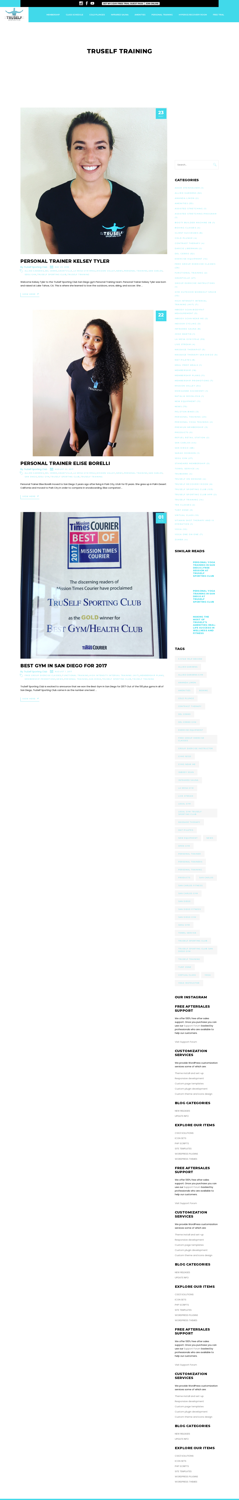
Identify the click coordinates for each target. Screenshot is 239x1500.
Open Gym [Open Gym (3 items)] (184, 846)
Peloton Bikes (185, 411)
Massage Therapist (188, 349)
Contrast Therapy (187, 243)
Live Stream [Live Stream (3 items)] (185, 796)
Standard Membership (190, 463)
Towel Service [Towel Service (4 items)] (187, 933)
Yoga (178, 529)
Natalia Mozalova (187, 396)
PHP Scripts (182, 1143)
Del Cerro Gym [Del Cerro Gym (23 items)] (187, 722)
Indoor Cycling (186, 323)
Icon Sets (180, 1138)
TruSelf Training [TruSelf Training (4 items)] (189, 959)
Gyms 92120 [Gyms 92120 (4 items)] (184, 756)
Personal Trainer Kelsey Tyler (64, 261)
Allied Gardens (34, 271)
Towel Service (185, 468)
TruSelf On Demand (188, 479)
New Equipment (185, 401)
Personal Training (136, 271)
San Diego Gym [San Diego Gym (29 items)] (187, 917)
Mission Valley (106, 271)
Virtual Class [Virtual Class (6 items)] (187, 975)
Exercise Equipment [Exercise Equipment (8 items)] (190, 730)
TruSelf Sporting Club (35, 267)
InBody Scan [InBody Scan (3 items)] (186, 772)
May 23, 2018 (62, 267)
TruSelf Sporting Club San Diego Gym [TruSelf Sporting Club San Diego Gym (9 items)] (195, 950)
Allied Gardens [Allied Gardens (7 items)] (188, 667)
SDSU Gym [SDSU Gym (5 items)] (184, 925)
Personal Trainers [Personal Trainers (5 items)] (190, 862)
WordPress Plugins (186, 1153)
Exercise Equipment (188, 259)
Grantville (65, 271)
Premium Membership (189, 427)
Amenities (181, 203)
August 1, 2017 (63, 672)
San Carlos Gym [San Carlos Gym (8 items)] (188, 893)
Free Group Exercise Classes (43, 675)
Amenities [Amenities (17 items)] (184, 690)
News (119, 271)
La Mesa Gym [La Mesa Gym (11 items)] (186, 788)
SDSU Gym (30, 274)
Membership (183, 370)
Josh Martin (183, 334)
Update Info (182, 1116)
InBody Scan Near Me (189, 318)
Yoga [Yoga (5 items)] (208, 975)
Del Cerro (51, 271)
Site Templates (183, 1148)
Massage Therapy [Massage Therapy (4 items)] (189, 822)
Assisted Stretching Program (196, 214)
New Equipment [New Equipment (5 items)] (188, 838)
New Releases (182, 1110)
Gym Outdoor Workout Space (196, 292)
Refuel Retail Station (190, 437)
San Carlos (156, 271)
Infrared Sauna (186, 329)
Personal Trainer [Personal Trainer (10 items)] (189, 854)
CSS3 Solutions (184, 1133)
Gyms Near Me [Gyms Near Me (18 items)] (187, 764)
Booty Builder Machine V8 (193, 222)
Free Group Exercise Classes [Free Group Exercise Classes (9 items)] (191, 739)
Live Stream (183, 344)
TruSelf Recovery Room (192, 484)
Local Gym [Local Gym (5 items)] (184, 804)
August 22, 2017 (64, 469)
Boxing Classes (185, 228)
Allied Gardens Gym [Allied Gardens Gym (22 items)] (190, 675)
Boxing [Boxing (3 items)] (203, 690)
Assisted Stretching (189, 208)
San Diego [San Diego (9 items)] (184, 901)
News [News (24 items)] (210, 838)
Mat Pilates (183, 360)
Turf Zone (182, 510)
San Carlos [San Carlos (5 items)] (206, 878)
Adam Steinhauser (187, 188)
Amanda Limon (185, 198)
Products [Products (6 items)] (184, 878)
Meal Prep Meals (186, 365)
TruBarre (181, 474)
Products (182, 432)
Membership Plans (152, 675)
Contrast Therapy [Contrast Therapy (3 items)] (190, 706)
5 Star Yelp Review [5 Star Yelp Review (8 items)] (190, 659)
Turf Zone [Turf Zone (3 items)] (184, 967)
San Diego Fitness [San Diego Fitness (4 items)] (189, 909)
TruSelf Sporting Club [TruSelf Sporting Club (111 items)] (193, 941)
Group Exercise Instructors (195, 283)
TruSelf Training (78, 274)
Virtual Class (184, 515)
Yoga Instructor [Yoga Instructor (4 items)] (189, 983)
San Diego (31, 477)
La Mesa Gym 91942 (84, 271)
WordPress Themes (186, 1158)
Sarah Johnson (185, 453)
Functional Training (75, 675)
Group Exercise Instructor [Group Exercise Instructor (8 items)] (195, 748)
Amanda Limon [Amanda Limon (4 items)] (187, 682)
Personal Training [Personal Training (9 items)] (190, 870)
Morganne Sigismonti (190, 391)
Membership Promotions (40, 679)
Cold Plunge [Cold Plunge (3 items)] (186, 698)
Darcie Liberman (186, 248)
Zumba (179, 539)
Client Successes (186, 233)
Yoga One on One (187, 534)
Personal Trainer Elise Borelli (65, 463)
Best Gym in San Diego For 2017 (63, 666)
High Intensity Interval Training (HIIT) (114, 675)
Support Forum (192, 1025)
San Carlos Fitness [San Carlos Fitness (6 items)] (190, 885)
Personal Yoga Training (192, 422)
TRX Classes (183, 505)
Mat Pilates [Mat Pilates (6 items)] (185, 830)
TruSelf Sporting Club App (194, 494)
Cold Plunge (184, 238)
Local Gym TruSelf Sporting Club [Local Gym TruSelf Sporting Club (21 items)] (190, 813)
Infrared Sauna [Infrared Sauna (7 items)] (188, 780)
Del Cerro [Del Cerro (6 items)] (184, 714)
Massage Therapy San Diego (194, 355)
